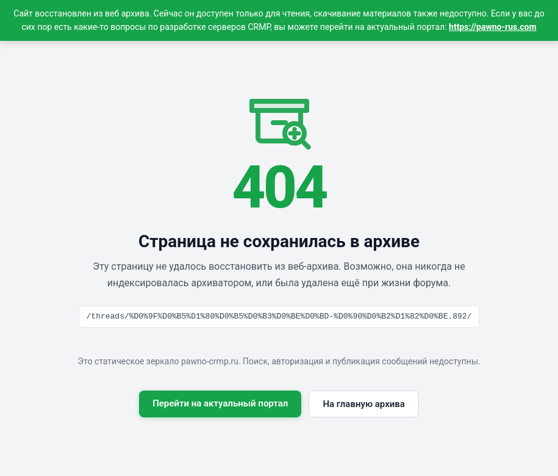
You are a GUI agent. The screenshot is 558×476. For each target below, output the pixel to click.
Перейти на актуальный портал (220, 403)
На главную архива (363, 403)
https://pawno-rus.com (493, 27)
